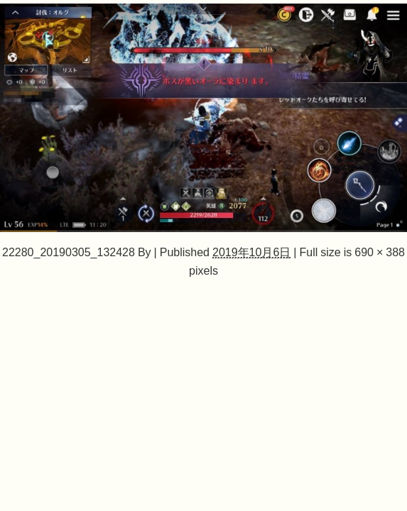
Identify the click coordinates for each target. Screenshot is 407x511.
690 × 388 (379, 252)
